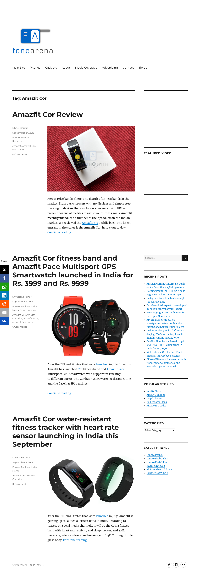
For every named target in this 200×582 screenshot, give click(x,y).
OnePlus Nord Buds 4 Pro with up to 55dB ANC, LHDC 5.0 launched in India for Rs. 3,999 (166, 345)
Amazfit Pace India (23, 322)
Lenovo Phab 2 (155, 455)
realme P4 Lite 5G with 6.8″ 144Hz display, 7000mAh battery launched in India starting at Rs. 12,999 (166, 334)
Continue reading (59, 232)
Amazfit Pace (116, 369)
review (20, 149)
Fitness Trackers (21, 137)
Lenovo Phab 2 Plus (157, 458)
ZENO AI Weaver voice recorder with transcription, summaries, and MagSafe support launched (166, 363)
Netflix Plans (154, 391)
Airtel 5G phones (156, 394)
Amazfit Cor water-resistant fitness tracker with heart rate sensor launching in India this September (65, 431)
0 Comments (19, 154)
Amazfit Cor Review (47, 114)
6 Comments (19, 326)
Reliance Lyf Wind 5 (157, 473)
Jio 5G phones (154, 398)
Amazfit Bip (90, 222)
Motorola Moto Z (156, 465)
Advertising (110, 67)
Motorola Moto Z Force (159, 469)
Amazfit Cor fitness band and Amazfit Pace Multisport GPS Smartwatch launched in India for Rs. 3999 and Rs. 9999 (72, 270)
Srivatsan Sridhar (21, 296)
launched (102, 364)
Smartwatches (28, 310)
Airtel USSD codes (156, 405)
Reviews (16, 141)
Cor (80, 369)
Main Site (18, 67)
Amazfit (16, 146)
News (15, 310)
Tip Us (143, 67)
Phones (35, 67)
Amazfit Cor (28, 146)
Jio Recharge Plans (157, 402)
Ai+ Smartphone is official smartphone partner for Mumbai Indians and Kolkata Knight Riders (165, 323)
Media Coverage (86, 67)
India (34, 306)
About (66, 67)
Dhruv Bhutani (20, 128)
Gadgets (51, 67)
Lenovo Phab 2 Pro (157, 462)
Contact (128, 67)
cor (14, 149)
